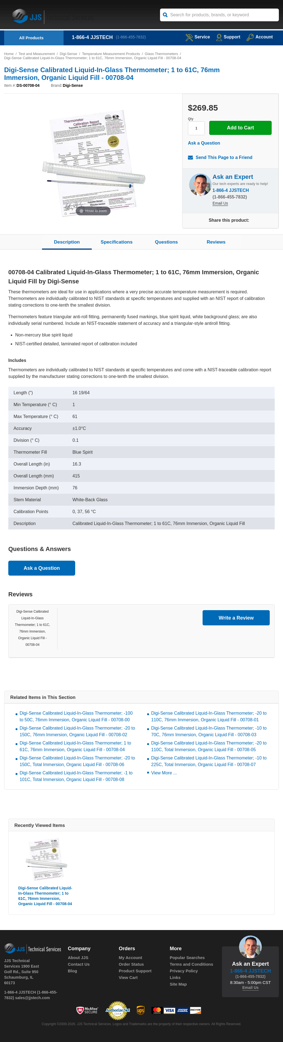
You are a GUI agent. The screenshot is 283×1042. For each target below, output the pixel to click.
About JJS (78, 957)
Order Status (131, 964)
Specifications (116, 242)
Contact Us (79, 964)
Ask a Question (204, 143)
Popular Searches (187, 957)
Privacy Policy (184, 971)
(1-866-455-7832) (131, 37)
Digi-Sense (69, 54)
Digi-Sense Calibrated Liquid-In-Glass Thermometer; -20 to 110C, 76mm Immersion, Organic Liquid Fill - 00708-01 (209, 716)
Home (9, 54)
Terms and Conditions (191, 964)
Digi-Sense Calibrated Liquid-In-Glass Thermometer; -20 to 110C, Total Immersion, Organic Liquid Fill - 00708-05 (209, 746)
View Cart (128, 977)
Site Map (178, 984)
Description (67, 242)
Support (227, 37)
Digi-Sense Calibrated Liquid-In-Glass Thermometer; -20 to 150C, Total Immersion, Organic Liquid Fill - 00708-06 (77, 761)
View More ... (164, 773)
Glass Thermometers (162, 54)
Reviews (216, 242)
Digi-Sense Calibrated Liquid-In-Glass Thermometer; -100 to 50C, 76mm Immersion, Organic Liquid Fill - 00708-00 (76, 716)
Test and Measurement (37, 54)
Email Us (220, 204)
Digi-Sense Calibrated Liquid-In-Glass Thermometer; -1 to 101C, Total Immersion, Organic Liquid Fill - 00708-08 (76, 776)
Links (175, 977)
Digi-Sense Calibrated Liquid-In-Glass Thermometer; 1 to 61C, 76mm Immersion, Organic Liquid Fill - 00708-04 (75, 746)
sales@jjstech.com (32, 998)
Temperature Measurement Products (111, 54)
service (196, 37)
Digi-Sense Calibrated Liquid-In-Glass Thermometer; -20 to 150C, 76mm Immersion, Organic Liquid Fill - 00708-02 (77, 731)
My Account (130, 957)
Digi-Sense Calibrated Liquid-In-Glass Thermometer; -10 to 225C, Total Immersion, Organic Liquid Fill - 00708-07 (209, 761)
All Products (31, 37)
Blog (72, 971)
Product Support (135, 971)
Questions (166, 242)
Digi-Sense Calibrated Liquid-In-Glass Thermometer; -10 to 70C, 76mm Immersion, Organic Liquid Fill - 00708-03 (209, 731)
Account (259, 37)
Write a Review (236, 618)
